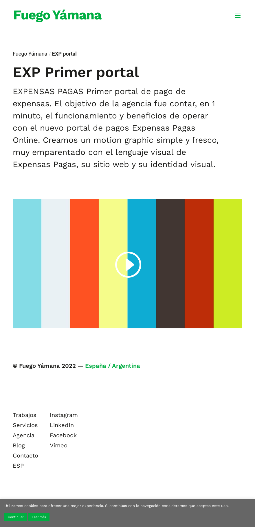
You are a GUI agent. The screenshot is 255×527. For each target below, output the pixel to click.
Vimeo (58, 445)
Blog (19, 445)
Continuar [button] (15, 517)
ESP (18, 465)
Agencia (23, 435)
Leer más (39, 517)
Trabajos (24, 414)
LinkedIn (62, 425)
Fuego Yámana (30, 54)
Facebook (63, 435)
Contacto (25, 455)
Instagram (64, 414)
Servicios (25, 425)
